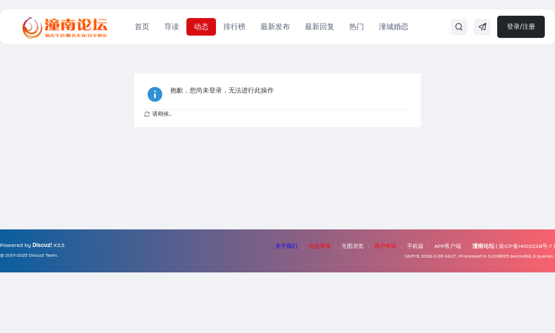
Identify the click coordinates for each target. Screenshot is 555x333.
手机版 (415, 246)
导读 (171, 26)
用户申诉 (385, 246)
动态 (201, 26)
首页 (142, 26)
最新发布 (275, 26)
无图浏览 (352, 246)
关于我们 (286, 246)
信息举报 (319, 246)
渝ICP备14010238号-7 (525, 246)
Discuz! (42, 245)
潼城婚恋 (393, 26)
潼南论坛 (483, 246)
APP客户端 (448, 246)
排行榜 (234, 26)
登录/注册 (521, 27)
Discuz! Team (43, 255)
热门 (356, 26)
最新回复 (319, 26)
